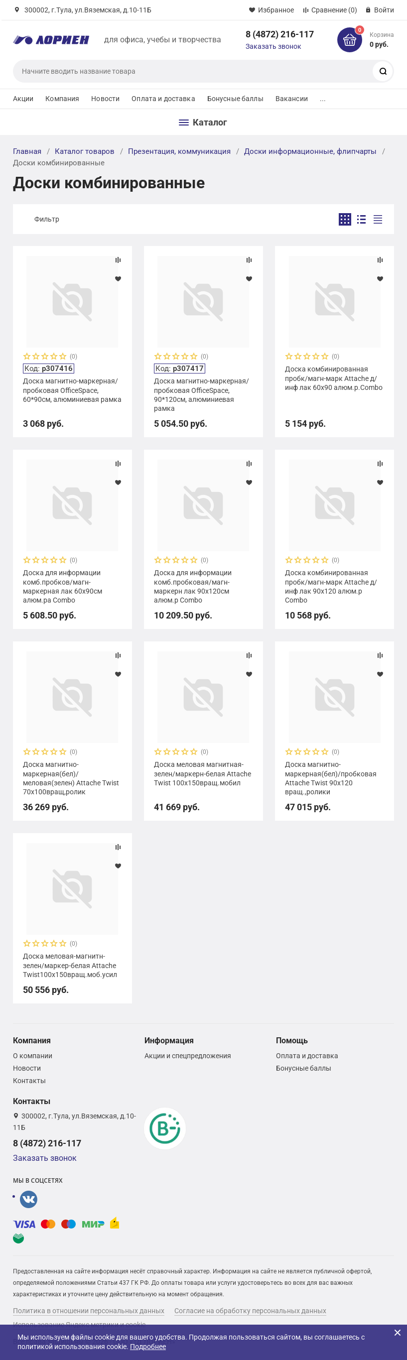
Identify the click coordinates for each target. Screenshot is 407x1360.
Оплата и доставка (163, 99)
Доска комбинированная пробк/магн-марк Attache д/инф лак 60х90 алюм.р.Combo (334, 378)
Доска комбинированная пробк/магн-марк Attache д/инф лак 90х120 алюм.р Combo (331, 586)
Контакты (29, 1081)
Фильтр (46, 219)
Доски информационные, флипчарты (310, 151)
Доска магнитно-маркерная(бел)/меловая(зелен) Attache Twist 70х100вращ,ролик (71, 778)
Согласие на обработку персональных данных (250, 1311)
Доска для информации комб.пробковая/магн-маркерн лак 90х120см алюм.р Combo (193, 586)
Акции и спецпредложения (187, 1056)
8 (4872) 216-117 (280, 34)
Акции (23, 99)
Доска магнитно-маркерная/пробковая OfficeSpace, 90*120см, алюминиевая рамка (201, 394)
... (323, 99)
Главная (27, 151)
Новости (105, 99)
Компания (62, 99)
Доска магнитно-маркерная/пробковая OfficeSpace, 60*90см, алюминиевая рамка (72, 390)
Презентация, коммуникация (179, 151)
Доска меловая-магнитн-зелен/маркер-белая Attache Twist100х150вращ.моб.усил (70, 965)
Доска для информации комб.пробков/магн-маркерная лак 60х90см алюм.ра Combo (62, 586)
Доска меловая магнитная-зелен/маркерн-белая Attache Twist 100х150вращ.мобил (202, 773)
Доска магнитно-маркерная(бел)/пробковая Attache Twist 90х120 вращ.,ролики (331, 778)
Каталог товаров (85, 151)
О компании (32, 1056)
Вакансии (291, 99)
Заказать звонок (273, 46)
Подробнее (148, 1347)
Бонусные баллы (235, 99)
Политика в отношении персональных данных (88, 1311)
